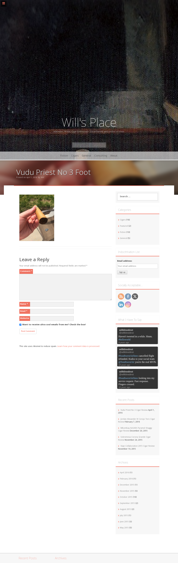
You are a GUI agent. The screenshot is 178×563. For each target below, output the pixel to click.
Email (23, 311)
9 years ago (124, 342)
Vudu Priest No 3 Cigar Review (134, 410)
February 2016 (126, 479)
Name (24, 304)
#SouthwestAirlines (128, 355)
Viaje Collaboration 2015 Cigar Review (137, 446)
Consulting (100, 155)
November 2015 (127, 491)
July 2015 (124, 515)
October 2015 (126, 497)
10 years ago (124, 365)
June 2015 (124, 522)
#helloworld (124, 339)
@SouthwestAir (127, 362)
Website (24, 318)
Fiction (64, 155)
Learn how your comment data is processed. (78, 346)
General (86, 155)
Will (42, 177)
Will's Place (89, 122)
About (113, 155)
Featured (124, 226)
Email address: (124, 261)
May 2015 (124, 528)
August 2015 (125, 509)
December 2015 (127, 485)
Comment (26, 271)
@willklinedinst (126, 333)
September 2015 (127, 503)
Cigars (75, 155)
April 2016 (124, 472)
